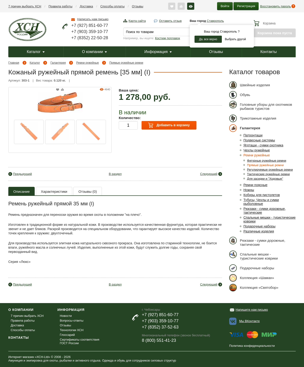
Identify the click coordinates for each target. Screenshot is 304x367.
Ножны (248, 190)
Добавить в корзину (169, 125)
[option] (29, 132)
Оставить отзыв (170, 21)
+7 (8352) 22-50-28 (89, 37)
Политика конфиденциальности (252, 346)
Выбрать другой (235, 39)
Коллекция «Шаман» (251, 277)
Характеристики (54, 191)
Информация (158, 52)
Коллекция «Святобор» (253, 287)
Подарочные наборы (259, 226)
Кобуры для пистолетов (261, 195)
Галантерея (58, 62)
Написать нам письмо (92, 19)
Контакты (268, 52)
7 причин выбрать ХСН (24, 6)
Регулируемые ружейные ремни (270, 169)
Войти (225, 6)
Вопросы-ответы (71, 320)
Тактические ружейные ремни (268, 174)
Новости (66, 316)
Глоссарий (67, 335)
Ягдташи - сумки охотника (263, 145)
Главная (13, 62)
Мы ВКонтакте (249, 321)
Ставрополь (215, 21)
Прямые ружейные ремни (126, 62)
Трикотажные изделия (252, 118)
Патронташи (252, 135)
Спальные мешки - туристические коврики (253, 255)
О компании (94, 52)
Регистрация (246, 6)
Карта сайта (137, 21)
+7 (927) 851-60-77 (89, 25)
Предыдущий (22, 174)
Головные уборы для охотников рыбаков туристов (260, 106)
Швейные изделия (249, 85)
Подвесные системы (259, 140)
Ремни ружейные (87, 62)
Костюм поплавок (167, 38)
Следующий (208, 174)
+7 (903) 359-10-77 (89, 31)
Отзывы (137, 6)
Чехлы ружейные (256, 150)
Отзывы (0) (87, 191)
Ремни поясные (255, 185)
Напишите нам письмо (252, 309)
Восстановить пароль (275, 6)
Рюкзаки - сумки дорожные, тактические (257, 241)
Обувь (239, 94)
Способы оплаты (112, 6)
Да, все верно (208, 39)
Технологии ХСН (72, 330)
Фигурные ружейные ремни (266, 160)
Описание (21, 191)
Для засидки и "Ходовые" (265, 178)
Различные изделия (258, 231)
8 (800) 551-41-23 (159, 340)
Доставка (86, 6)
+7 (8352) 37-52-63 (160, 327)
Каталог (36, 52)
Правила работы (60, 6)
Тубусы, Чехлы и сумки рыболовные (261, 202)
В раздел (115, 174)
